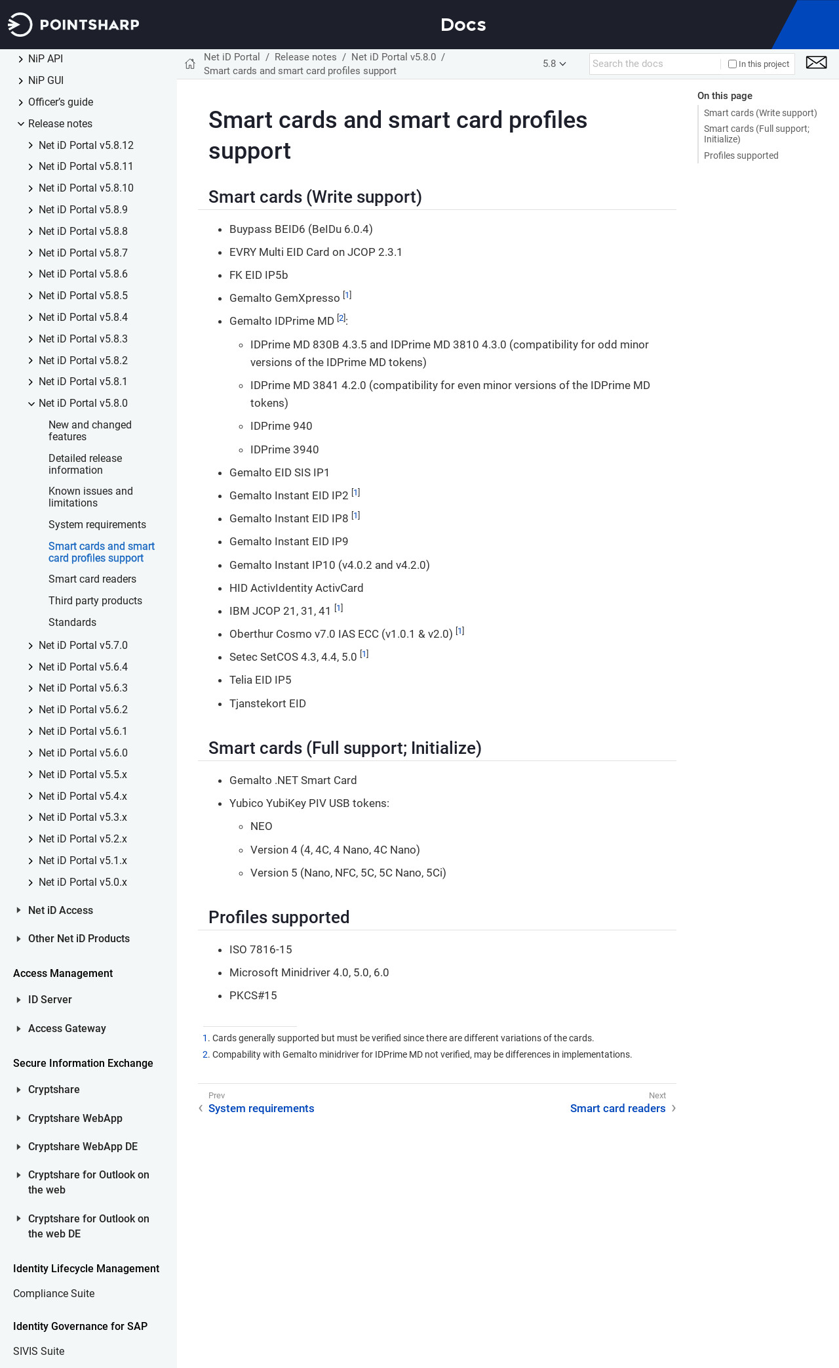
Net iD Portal (232, 57)
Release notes (60, 124)
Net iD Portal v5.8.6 (83, 274)
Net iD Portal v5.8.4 (83, 317)
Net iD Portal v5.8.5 (83, 296)
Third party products (95, 601)
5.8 (549, 64)
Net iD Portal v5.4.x (83, 796)
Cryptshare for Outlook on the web (81, 1182)
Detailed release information (85, 464)
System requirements (97, 525)
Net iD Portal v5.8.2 (83, 361)
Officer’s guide (60, 102)
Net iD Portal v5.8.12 (86, 146)
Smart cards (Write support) (760, 113)
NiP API (45, 59)
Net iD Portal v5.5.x (83, 775)
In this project (758, 64)
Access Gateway (59, 1029)
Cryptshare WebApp (68, 1119)
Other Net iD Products (71, 939)
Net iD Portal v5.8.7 (83, 253)
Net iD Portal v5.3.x (83, 817)
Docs (463, 24)
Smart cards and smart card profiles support (102, 552)
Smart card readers (92, 579)
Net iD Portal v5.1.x (83, 861)
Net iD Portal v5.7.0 (83, 646)
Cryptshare (46, 1090)
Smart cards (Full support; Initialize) (757, 133)
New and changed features (90, 431)
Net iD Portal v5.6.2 (83, 710)
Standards (72, 623)
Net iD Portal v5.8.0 (83, 403)
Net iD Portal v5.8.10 (86, 188)
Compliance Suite (53, 1294)
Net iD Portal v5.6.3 (83, 688)
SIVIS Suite (38, 1352)
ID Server (42, 1000)
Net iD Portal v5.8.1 (83, 382)
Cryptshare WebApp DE (75, 1147)
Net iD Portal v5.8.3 (83, 339)
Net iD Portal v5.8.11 (86, 167)
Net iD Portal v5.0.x (83, 882)
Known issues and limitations (91, 497)
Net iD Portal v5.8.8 (83, 232)
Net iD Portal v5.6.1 (83, 731)
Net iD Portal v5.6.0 (83, 753)
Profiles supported (741, 155)
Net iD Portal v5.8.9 (83, 210)
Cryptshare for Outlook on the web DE (81, 1226)
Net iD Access (53, 911)
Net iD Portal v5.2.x (83, 839)
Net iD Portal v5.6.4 (83, 667)
